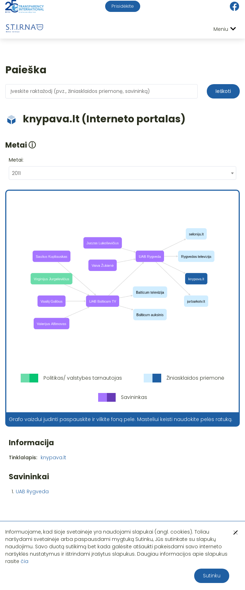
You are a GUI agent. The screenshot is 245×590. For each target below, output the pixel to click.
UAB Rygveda (32, 491)
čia (24, 561)
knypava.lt (53, 457)
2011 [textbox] (16, 173)
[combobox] (122, 173)
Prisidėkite (122, 6)
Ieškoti (223, 91)
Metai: (16, 159)
